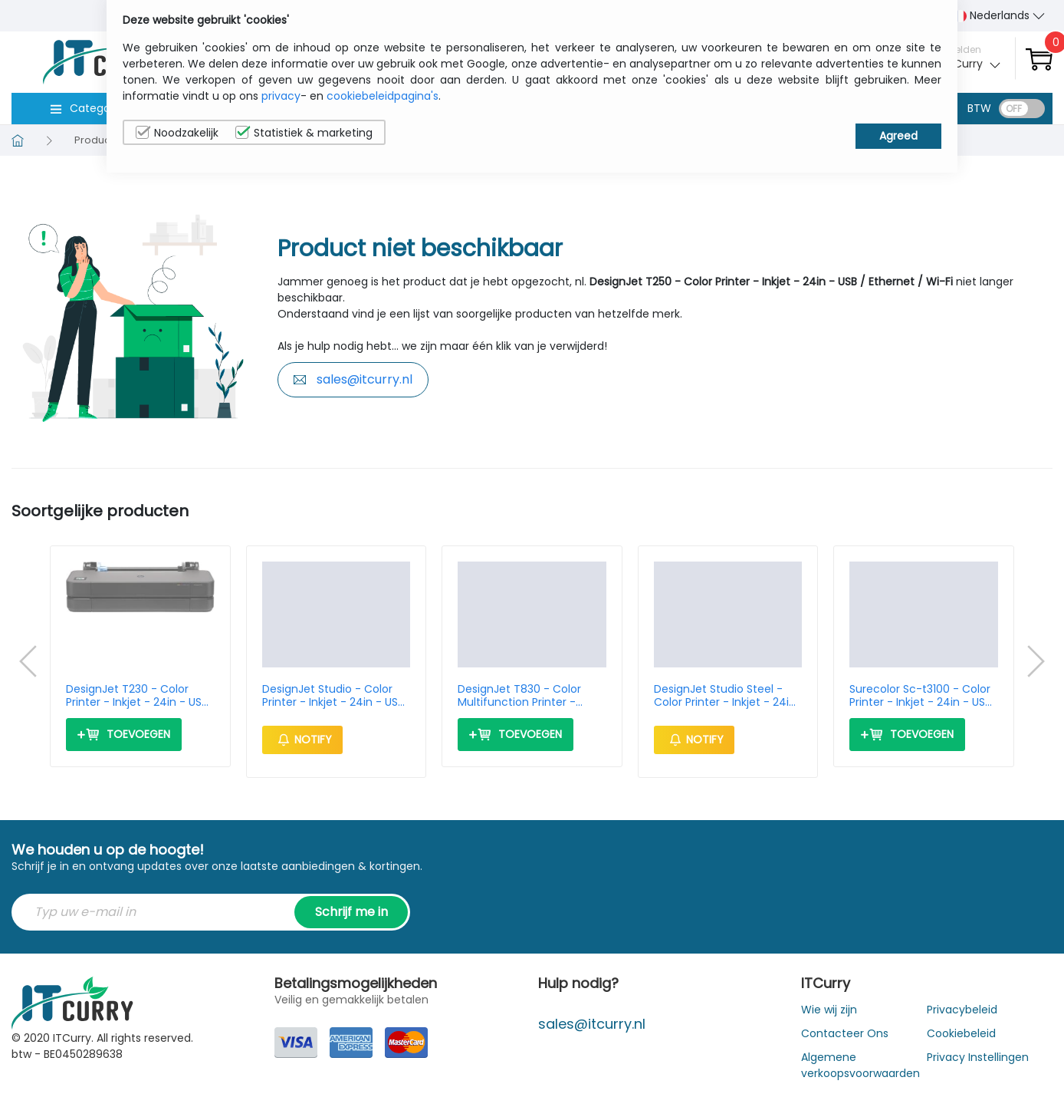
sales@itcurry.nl (353, 379)
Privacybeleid (962, 1009)
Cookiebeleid (961, 1033)
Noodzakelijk (177, 133)
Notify (302, 739)
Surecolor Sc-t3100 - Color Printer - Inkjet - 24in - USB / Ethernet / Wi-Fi (920, 696)
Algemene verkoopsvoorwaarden (860, 1065)
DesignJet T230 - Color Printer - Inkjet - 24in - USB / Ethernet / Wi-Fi (137, 696)
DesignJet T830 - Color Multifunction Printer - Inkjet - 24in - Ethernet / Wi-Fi (523, 696)
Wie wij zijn (829, 1009)
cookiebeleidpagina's (382, 96)
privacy (280, 96)
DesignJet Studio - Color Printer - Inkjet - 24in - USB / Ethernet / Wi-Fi (333, 696)
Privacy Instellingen (978, 1057)
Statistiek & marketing (304, 133)
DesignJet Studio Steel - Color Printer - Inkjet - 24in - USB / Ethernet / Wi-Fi (725, 696)
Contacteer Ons (844, 1033)
